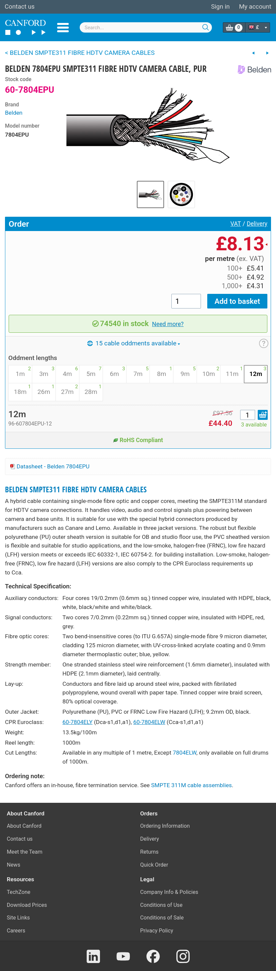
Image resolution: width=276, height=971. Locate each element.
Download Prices (27, 905)
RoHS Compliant (138, 440)
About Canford (24, 826)
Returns (149, 852)
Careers (16, 930)
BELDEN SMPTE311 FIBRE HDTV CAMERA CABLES (76, 489)
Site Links (18, 917)
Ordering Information (165, 826)
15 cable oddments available (133, 343)
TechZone (19, 892)
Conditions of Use (161, 905)
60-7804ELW (149, 722)
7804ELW (184, 752)
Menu (63, 27)
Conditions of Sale (162, 917)
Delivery (257, 223)
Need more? (168, 324)
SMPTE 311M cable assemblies (191, 785)
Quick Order (154, 865)
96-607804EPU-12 (30, 424)
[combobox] (146, 27)
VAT (235, 223)
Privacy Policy (156, 930)
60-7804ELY (77, 722)
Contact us (20, 6)
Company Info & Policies (169, 892)
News (14, 865)
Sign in (220, 6)
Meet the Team (25, 852)
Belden (14, 112)
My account (255, 6)
